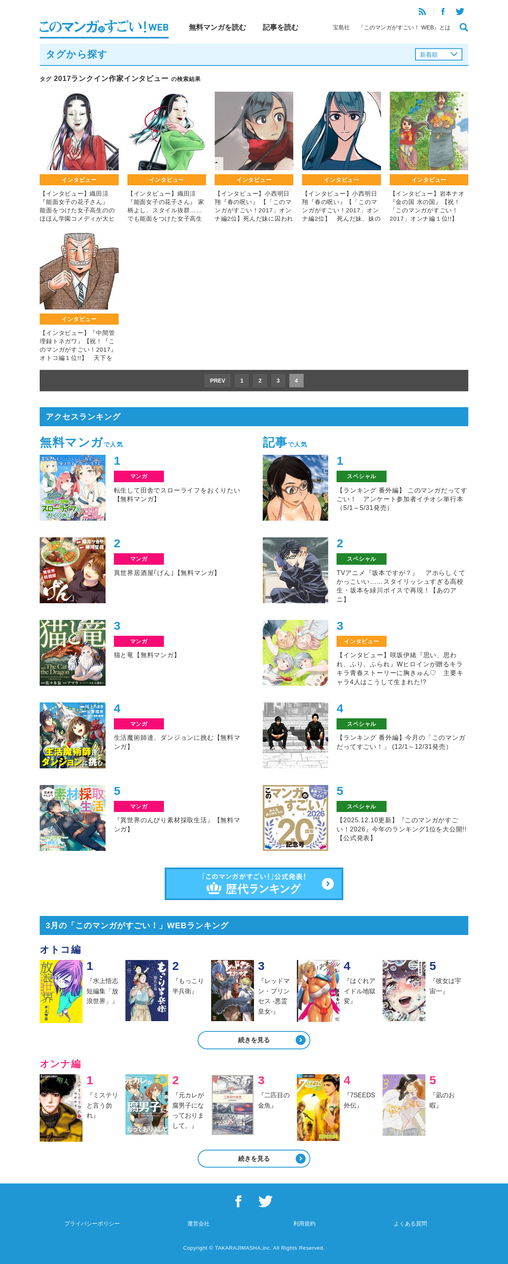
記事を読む (280, 27)
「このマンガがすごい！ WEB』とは (404, 27)
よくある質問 (410, 1223)
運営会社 (198, 1223)
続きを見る (254, 1040)
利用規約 (304, 1223)
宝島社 (341, 27)
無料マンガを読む (217, 27)
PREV (217, 380)
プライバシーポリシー (92, 1223)
